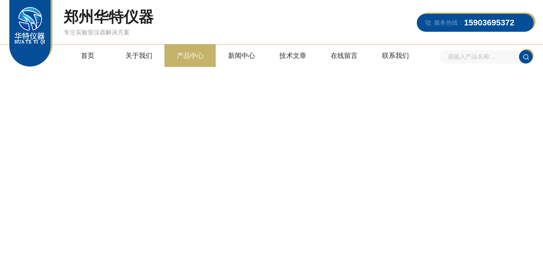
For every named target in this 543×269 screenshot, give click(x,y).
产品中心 (190, 55)
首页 (87, 55)
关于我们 (138, 55)
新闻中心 (241, 55)
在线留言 (344, 55)
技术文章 (292, 55)
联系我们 (395, 55)
